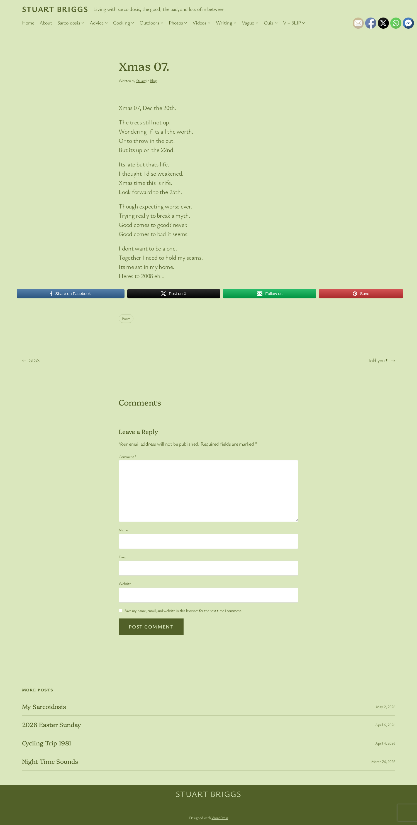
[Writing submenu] (234, 22)
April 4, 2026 (385, 743)
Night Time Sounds (50, 761)
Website (125, 583)
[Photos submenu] (185, 22)
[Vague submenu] (257, 22)
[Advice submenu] (106, 22)
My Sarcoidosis (44, 706)
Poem (126, 318)
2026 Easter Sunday (51, 724)
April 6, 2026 (385, 724)
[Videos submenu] (209, 22)
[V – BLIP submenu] (303, 22)
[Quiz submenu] (276, 22)
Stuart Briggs (55, 9)
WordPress (219, 817)
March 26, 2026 (383, 761)
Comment (127, 456)
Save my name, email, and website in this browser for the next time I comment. (183, 610)
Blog (153, 80)
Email (123, 556)
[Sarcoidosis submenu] (82, 22)
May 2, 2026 (385, 706)
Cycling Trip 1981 (46, 743)
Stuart (141, 80)
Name (123, 529)
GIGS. (34, 360)
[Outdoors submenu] (162, 22)
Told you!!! (378, 360)
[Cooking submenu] (132, 22)
